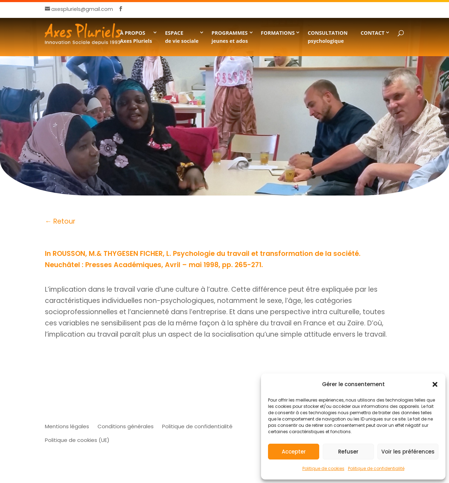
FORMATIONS (278, 32)
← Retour (60, 221)
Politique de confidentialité (376, 468)
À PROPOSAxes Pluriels (136, 36)
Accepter (294, 451)
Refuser (348, 451)
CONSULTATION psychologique (328, 36)
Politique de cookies (323, 468)
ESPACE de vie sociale (182, 36)
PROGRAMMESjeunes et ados (230, 36)
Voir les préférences (408, 451)
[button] (434, 384)
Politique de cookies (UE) (77, 440)
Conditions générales (126, 426)
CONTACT (372, 32)
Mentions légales (67, 426)
